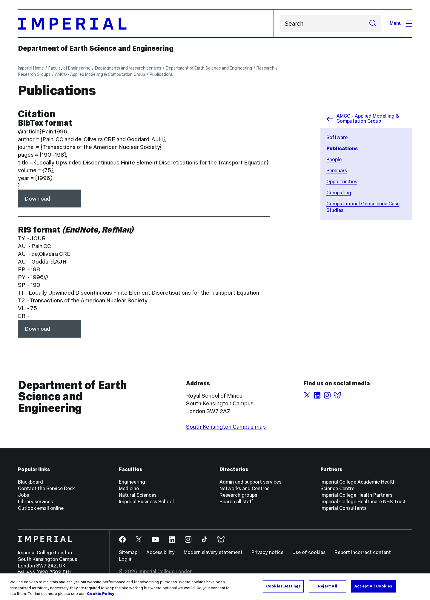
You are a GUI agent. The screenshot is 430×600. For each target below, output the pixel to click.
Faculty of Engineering (69, 68)
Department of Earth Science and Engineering (95, 48)
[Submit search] (373, 23)
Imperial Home (31, 68)
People (334, 159)
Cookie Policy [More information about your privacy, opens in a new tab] (100, 593)
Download (37, 198)
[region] (215, 586)
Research (265, 68)
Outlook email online (41, 508)
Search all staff (236, 502)
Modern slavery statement (213, 552)
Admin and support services (250, 482)
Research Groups (34, 74)
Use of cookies (308, 552)
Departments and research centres (128, 68)
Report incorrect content (362, 552)
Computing (338, 193)
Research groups (238, 495)
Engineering (132, 482)
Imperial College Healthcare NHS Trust (363, 502)
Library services (35, 502)
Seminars (336, 170)
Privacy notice (267, 552)
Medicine (129, 488)
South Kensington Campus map (226, 426)
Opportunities (341, 182)
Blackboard (30, 482)
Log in (126, 559)
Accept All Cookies (373, 586)
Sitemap (128, 552)
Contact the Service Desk (46, 488)
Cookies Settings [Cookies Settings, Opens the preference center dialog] (283, 586)
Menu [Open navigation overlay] (401, 23)
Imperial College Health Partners (356, 495)
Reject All (327, 586)
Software (337, 137)
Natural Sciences (137, 495)
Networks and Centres (244, 488)
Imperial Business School (146, 502)
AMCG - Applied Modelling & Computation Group (100, 74)
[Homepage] (146, 23)
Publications (161, 74)
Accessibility (160, 552)
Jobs (23, 495)
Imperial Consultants (343, 508)
